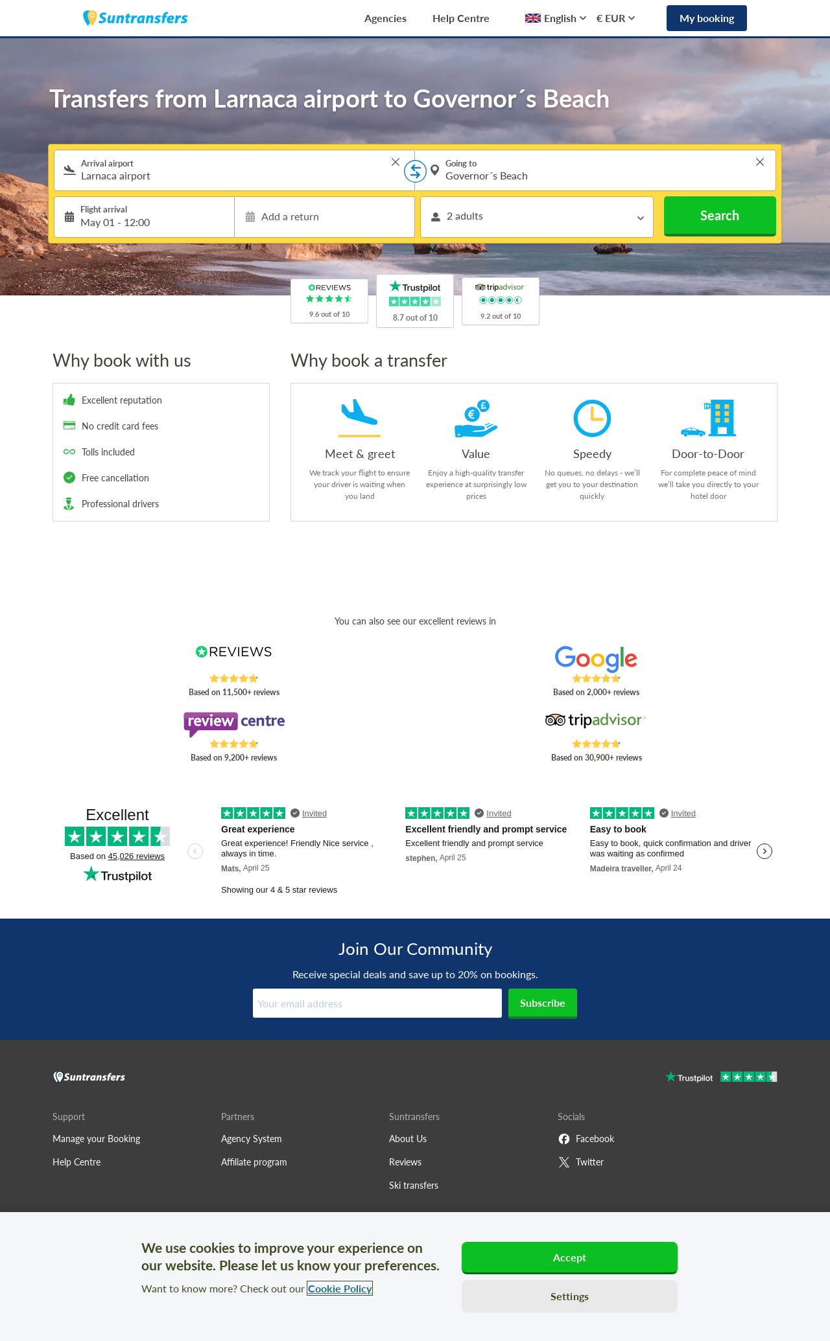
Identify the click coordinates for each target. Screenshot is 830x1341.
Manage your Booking (96, 1138)
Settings (570, 1296)
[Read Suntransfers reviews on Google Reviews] (596, 659)
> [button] (395, 162)
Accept (570, 1257)
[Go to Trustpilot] (721, 1078)
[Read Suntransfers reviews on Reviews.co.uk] (233, 659)
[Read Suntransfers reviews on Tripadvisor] (596, 725)
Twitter (581, 1162)
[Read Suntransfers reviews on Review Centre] (233, 725)
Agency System (251, 1138)
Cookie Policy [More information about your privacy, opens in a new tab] (340, 1288)
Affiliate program (254, 1161)
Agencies (385, 18)
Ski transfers (413, 1185)
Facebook (586, 1138)
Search (719, 215)
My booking (707, 18)
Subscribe (542, 1002)
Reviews (405, 1161)
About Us (408, 1138)
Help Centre (461, 18)
